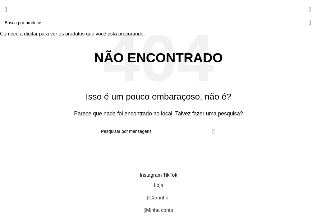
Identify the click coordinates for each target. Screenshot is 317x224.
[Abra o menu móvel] (6, 9)
